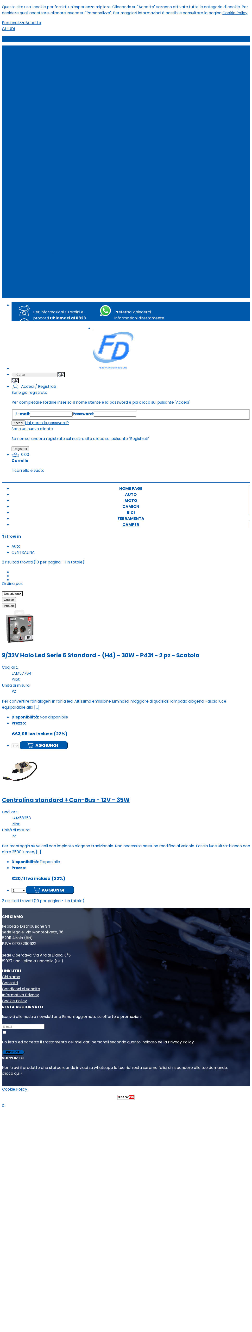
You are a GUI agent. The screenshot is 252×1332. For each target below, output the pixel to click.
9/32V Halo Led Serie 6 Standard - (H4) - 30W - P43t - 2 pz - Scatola (101, 655)
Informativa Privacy (20, 995)
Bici (15, 283)
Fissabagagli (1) (35, 96)
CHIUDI (8, 29)
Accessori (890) (36, 66)
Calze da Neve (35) (39, 78)
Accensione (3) (35, 217)
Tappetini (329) (35, 169)
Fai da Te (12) (33, 229)
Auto (16, 48)
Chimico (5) (32, 193)
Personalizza (13, 23)
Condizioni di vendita (21, 989)
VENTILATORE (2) (37, 199)
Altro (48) (30, 259)
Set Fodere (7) (35, 157)
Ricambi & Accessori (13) (44, 253)
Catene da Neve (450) (42, 84)
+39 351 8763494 (133, 330)
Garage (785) (34, 108)
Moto (16, 271)
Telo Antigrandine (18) (42, 102)
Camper (19, 295)
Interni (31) (31, 60)
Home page (23, 265)
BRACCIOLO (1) (35, 223)
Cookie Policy (234, 13)
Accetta (33, 23)
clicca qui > (12, 1073)
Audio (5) (29, 72)
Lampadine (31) (35, 187)
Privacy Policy (181, 1042)
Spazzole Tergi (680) (40, 163)
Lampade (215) (35, 120)
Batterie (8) (32, 181)
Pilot (16, 679)
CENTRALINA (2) (36, 205)
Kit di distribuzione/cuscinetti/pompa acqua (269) (68, 114)
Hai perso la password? (47, 423)
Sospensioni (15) (36, 175)
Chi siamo (11, 977)
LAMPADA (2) (33, 235)
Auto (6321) (32, 54)
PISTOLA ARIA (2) (37, 211)
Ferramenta (23, 289)
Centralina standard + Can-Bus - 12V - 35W (66, 800)
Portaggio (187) (35, 139)
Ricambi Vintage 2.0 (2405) (46, 247)
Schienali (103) (34, 151)
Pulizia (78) (31, 145)
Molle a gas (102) (37, 126)
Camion (19, 277)
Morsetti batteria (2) (40, 133)
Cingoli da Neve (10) (39, 90)
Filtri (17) (29, 241)
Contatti (10, 983)
